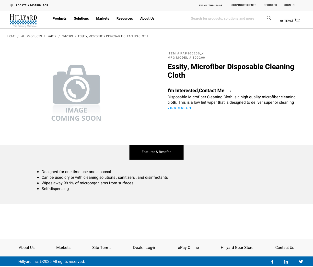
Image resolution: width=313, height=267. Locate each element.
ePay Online (188, 248)
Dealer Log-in (144, 248)
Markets (102, 18)
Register (270, 5)
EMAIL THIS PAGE (211, 5)
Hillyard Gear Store (237, 248)
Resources (124, 18)
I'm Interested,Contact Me (196, 90)
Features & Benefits (156, 152)
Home (11, 36)
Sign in (289, 5)
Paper (52, 36)
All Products (31, 36)
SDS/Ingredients (244, 5)
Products (60, 18)
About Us (147, 18)
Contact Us (284, 248)
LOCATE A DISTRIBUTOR (32, 5)
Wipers (67, 36)
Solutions (81, 18)
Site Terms (101, 248)
